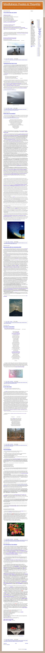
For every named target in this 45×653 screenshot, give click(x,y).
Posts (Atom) (8, 644)
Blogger (25, 649)
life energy (26, 540)
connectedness (9, 109)
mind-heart (24, 382)
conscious (13, 322)
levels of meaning (24, 109)
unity (16, 243)
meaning (22, 382)
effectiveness (13, 382)
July (38, 40)
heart (12, 540)
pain (7, 641)
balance (9, 322)
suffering (13, 243)
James (14, 540)
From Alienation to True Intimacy (10, 544)
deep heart (9, 540)
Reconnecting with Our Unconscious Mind (12, 247)
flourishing (16, 382)
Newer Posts (5, 643)
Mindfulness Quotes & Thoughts (21, 4)
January (39, 46)
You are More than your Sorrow (10, 12)
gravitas (18, 382)
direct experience (13, 640)
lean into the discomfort (20, 109)
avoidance (6, 109)
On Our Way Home (7, 386)
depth (10, 382)
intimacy (25, 640)
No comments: (11, 381)
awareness (6, 322)
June (38, 41)
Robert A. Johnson (8, 243)
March (39, 44)
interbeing (13, 109)
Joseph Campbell (21, 540)
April (38, 43)
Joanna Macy (16, 109)
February (39, 45)
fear (11, 109)
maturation (20, 322)
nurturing (26, 382)
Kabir (4, 641)
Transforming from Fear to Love (10, 63)
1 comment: (11, 108)
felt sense (16, 640)
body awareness (9, 640)
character (9, 382)
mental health (23, 322)
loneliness (6, 641)
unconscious (7, 323)
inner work (15, 322)
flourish (11, 540)
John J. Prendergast (17, 540)
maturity (20, 382)
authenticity (6, 382)
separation (11, 243)
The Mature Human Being (8, 326)
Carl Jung (11, 322)
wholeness (10, 323)
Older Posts (26, 643)
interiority (20, 640)
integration (18, 322)
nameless (5, 243)
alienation (6, 640)
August (39, 39)
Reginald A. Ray (14, 641)
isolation (26, 640)
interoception (22, 640)
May (38, 42)
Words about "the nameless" (9, 113)
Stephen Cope (17, 641)
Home (16, 643)
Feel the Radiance (7, 449)
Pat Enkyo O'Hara (10, 641)
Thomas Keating (21, 641)
